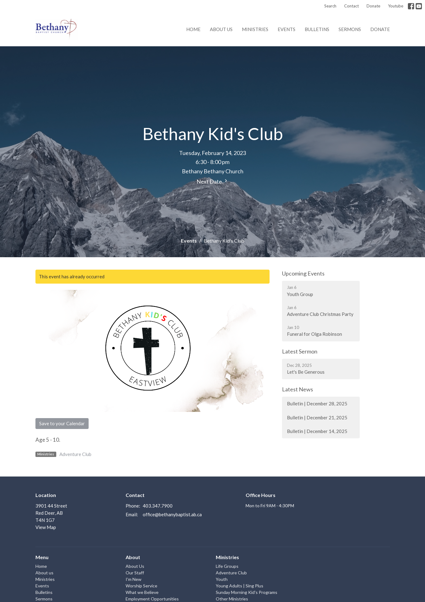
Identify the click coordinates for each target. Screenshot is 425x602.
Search (330, 5)
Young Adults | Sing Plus (239, 585)
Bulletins (317, 29)
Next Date (212, 181)
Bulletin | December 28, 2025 (317, 403)
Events (286, 29)
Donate (373, 5)
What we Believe (142, 592)
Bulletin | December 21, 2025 (317, 417)
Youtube (395, 5)
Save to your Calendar (62, 423)
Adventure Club (75, 454)
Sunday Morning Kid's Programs (246, 592)
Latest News (297, 389)
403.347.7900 (158, 506)
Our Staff (135, 572)
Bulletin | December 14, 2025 (317, 431)
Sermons (350, 29)
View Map (45, 527)
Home (193, 29)
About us (221, 29)
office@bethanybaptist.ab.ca (172, 514)
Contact (351, 5)
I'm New (133, 579)
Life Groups (227, 566)
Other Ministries (232, 598)
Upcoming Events (303, 273)
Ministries (255, 29)
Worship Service (141, 585)
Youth (222, 579)
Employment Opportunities (152, 598)
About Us (135, 566)
